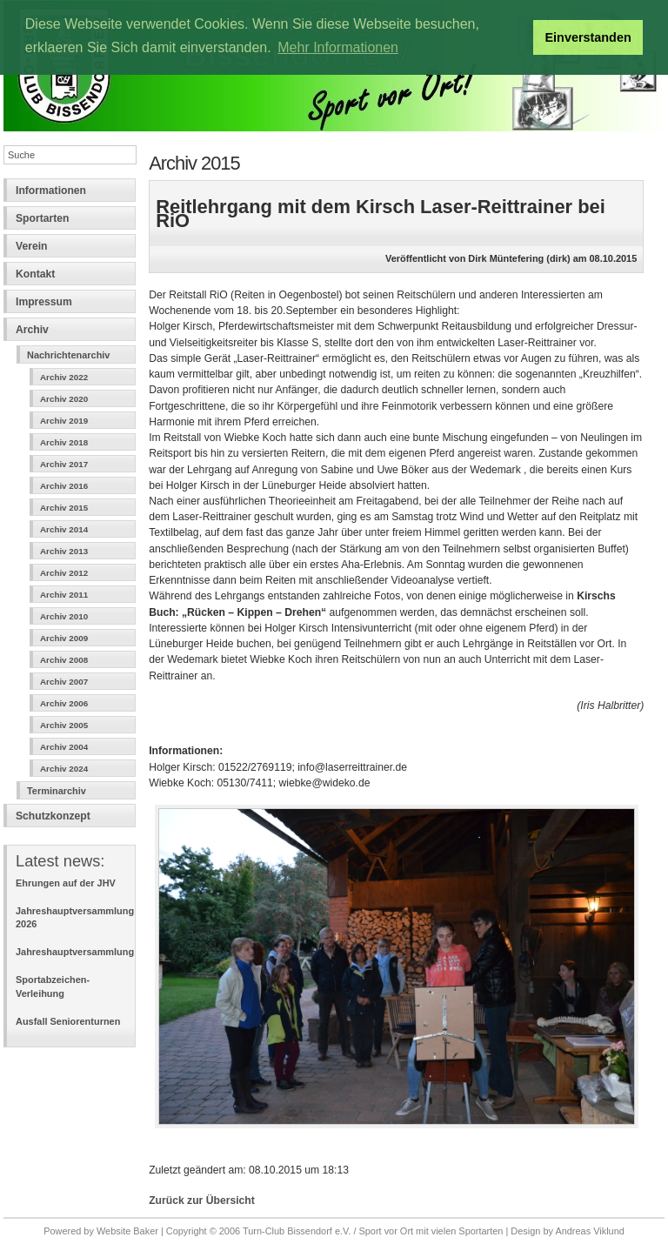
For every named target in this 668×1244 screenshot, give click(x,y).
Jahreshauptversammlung (75, 951)
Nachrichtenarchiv (68, 355)
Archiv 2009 (64, 638)
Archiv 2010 (64, 616)
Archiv (32, 330)
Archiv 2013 (64, 551)
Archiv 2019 (64, 420)
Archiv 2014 (64, 529)
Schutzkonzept (53, 816)
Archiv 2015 (64, 507)
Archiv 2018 (64, 442)
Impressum (44, 302)
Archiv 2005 (64, 725)
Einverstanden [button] (588, 37)
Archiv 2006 (64, 703)
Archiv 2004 (64, 747)
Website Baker (127, 1231)
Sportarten (42, 218)
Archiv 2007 (64, 681)
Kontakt (35, 274)
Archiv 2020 (64, 399)
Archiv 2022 (64, 377)
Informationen (51, 190)
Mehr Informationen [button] (337, 47)
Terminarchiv (56, 791)
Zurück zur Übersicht (202, 1200)
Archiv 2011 (64, 594)
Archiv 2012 (64, 573)
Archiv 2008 (64, 660)
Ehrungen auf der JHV (66, 883)
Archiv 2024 (64, 768)
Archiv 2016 (64, 486)
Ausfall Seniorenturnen (68, 1021)
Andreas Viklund (589, 1231)
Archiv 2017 (64, 464)
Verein (32, 246)
